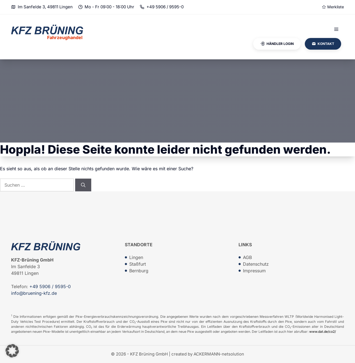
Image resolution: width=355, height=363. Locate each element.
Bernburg (138, 270)
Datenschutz (256, 264)
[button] (12, 351)
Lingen (136, 257)
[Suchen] (83, 185)
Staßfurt (137, 264)
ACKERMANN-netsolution (219, 354)
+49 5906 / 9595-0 (165, 6)
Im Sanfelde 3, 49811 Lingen (45, 6)
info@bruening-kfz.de (34, 293)
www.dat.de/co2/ (322, 331)
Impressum (254, 270)
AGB (247, 257)
